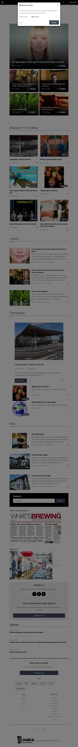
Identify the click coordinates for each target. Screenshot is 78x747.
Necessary (24, 17)
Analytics (36, 17)
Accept (54, 22)
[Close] (58, 4)
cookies (25, 10)
